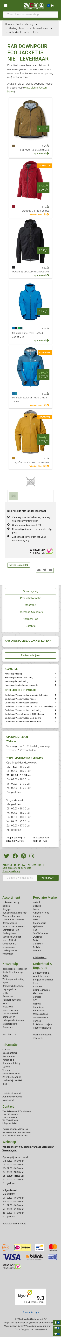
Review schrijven (30, 655)
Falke (35, 940)
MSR (35, 919)
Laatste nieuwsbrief (12, 1093)
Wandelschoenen (11, 916)
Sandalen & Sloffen (11, 936)
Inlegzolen (7, 1006)
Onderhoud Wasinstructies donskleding (23, 710)
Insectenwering (10, 1010)
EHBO (5, 993)
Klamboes (7, 1027)
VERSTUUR (47, 877)
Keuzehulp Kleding (13, 674)
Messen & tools (40, 1014)
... (35, 24)
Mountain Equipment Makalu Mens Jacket (29, 399)
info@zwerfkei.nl (41, 837)
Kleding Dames (9, 950)
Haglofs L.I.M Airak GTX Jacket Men (31, 462)
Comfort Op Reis (10, 930)
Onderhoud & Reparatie (42, 966)
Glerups (37, 906)
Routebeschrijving (11, 1063)
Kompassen (39, 1010)
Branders (37, 986)
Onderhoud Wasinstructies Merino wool (23, 721)
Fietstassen (8, 996)
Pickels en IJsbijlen (42, 1024)
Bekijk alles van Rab (18, 565)
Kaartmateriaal (10, 1013)
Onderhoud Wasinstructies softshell (21, 702)
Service (6, 1066)
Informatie (10, 1044)
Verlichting (7, 954)
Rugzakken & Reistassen (14, 912)
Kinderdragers (9, 1024)
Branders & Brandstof (13, 986)
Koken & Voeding (11, 902)
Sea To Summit (40, 933)
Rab (35, 930)
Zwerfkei (37, 936)
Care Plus (38, 943)
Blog (4, 1084)
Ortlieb (36, 947)
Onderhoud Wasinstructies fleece (20, 699)
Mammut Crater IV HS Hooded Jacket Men (27, 335)
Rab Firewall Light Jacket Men (34, 150)
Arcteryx (37, 916)
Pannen (37, 1021)
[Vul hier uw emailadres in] (19, 878)
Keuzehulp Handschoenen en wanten (22, 685)
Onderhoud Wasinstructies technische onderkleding (29, 706)
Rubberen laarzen (42, 1027)
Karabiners (38, 1007)
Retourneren (8, 1056)
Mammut (37, 950)
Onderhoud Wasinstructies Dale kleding (23, 718)
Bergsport (7, 909)
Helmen (37, 1003)
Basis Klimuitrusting (12, 972)
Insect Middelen (10, 940)
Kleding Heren (9, 933)
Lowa (36, 909)
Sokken (6, 906)
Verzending (8, 1060)
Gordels (37, 997)
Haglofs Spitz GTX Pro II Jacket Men (30, 271)
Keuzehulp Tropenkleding (16, 681)
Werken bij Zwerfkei (12, 1080)
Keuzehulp (10, 964)
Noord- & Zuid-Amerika (13, 919)
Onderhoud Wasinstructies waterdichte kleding (26, 695)
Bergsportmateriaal (43, 979)
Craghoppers (39, 923)
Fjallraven (38, 926)
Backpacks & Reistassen (14, 969)
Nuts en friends (40, 1017)
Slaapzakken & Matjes (13, 926)
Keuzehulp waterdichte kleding (19, 677)
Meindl (36, 902)
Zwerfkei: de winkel (11, 1077)
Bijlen (5, 982)
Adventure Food (41, 912)
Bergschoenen (9, 923)
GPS (35, 1000)
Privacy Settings (30, 1312)
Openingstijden (10, 1053)
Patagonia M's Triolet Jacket (34, 210)
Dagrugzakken (9, 989)
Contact (6, 1049)
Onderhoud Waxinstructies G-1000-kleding (24, 714)
